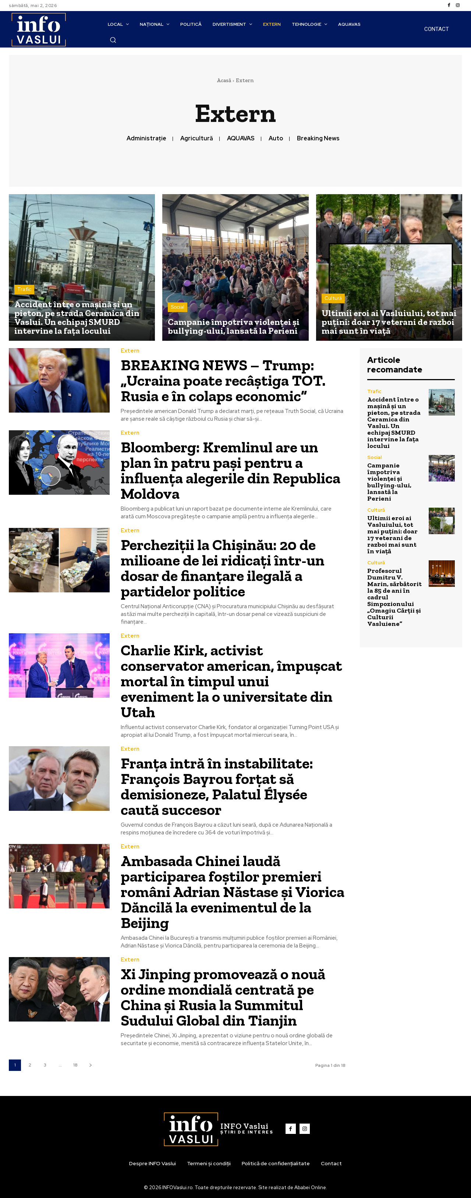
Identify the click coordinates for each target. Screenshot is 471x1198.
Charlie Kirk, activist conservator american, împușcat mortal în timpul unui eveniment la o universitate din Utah (231, 681)
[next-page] (90, 1065)
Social (177, 307)
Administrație (146, 138)
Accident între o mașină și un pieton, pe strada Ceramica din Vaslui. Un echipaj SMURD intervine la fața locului (394, 422)
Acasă (224, 80)
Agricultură (196, 138)
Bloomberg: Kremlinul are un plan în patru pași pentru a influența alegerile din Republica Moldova (230, 470)
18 (75, 1065)
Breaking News (318, 138)
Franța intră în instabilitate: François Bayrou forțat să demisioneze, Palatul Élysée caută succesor (217, 786)
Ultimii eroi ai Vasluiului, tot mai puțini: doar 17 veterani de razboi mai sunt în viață (392, 534)
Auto (276, 138)
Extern (130, 351)
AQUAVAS (241, 138)
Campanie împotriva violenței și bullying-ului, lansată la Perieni (389, 481)
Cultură (333, 298)
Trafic (24, 289)
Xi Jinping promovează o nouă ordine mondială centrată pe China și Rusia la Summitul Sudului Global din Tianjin (223, 997)
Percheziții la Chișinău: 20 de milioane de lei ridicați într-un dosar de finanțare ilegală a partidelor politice (223, 567)
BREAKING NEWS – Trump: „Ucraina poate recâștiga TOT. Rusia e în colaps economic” (223, 380)
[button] (113, 39)
